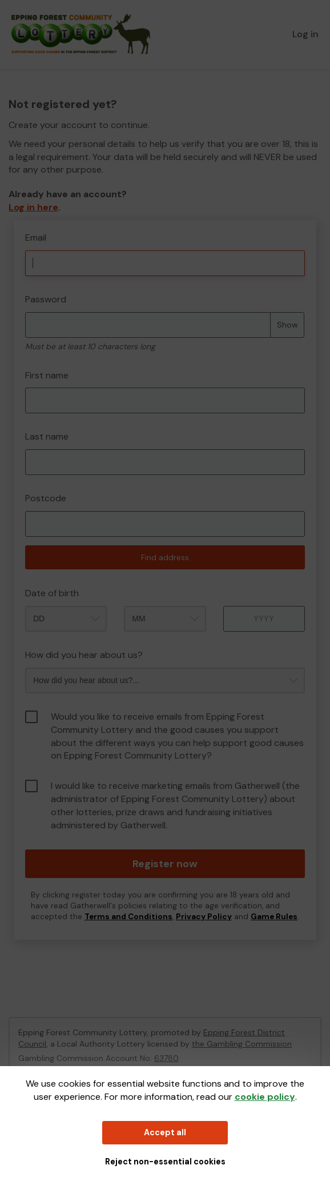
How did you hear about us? (84, 655)
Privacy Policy (204, 916)
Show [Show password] (287, 325)
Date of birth (52, 593)
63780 (166, 1058)
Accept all (165, 1132)
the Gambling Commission (242, 1044)
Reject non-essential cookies (165, 1161)
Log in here (33, 207)
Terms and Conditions (128, 916)
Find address (165, 557)
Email (35, 238)
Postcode (45, 498)
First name (47, 375)
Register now (165, 864)
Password (45, 299)
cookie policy (265, 1097)
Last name (47, 436)
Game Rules (274, 916)
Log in (305, 34)
